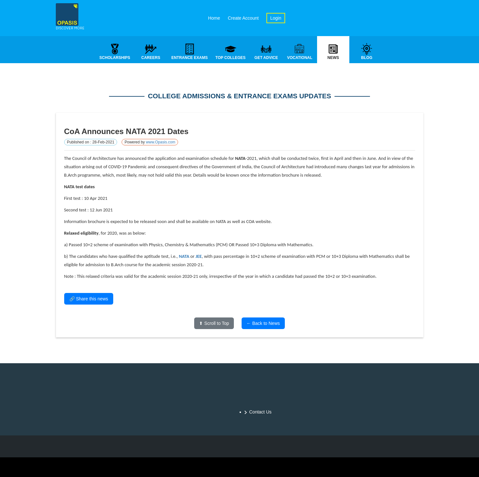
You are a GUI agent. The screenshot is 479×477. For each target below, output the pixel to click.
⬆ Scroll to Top (214, 323)
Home (214, 18)
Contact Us (260, 411)
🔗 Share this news (88, 299)
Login (275, 18)
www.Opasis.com (160, 143)
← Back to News (263, 323)
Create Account (243, 18)
